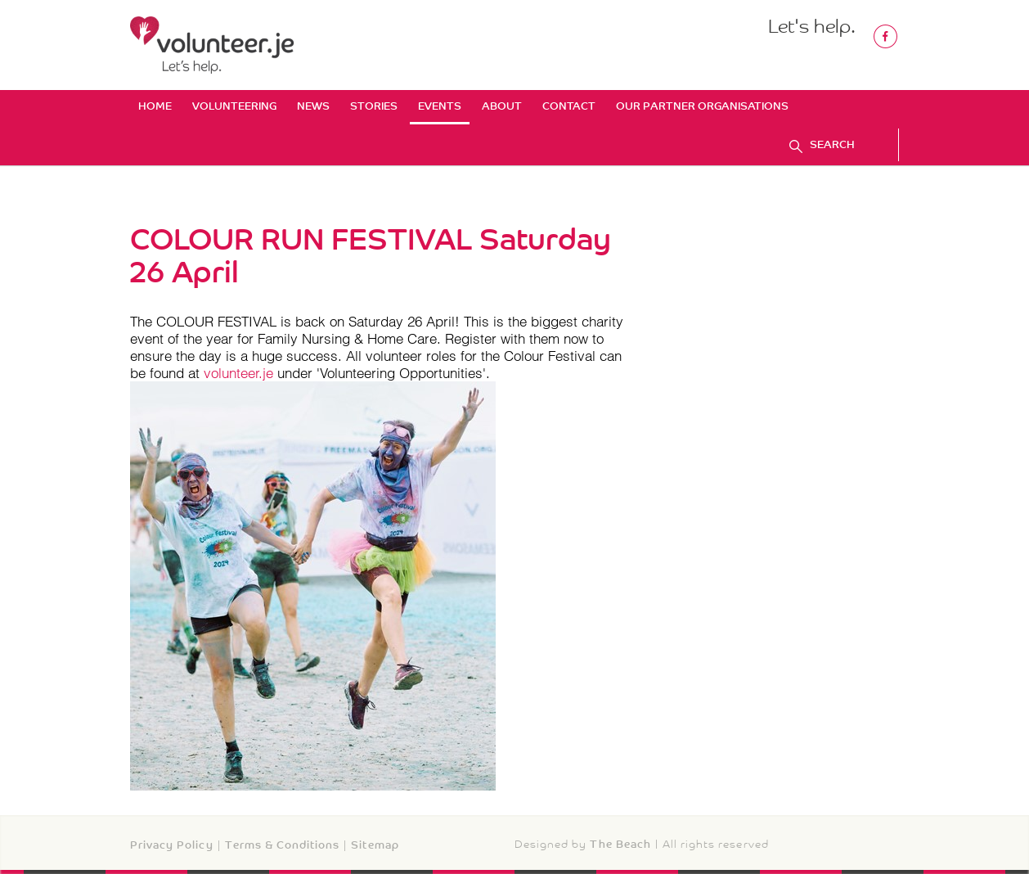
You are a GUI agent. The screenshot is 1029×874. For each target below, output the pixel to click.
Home (155, 106)
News (313, 106)
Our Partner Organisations (702, 106)
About (502, 106)
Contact (568, 106)
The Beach (620, 844)
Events (439, 106)
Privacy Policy (171, 845)
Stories (374, 106)
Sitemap (374, 845)
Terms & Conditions (282, 845)
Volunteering (234, 106)
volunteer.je (238, 372)
